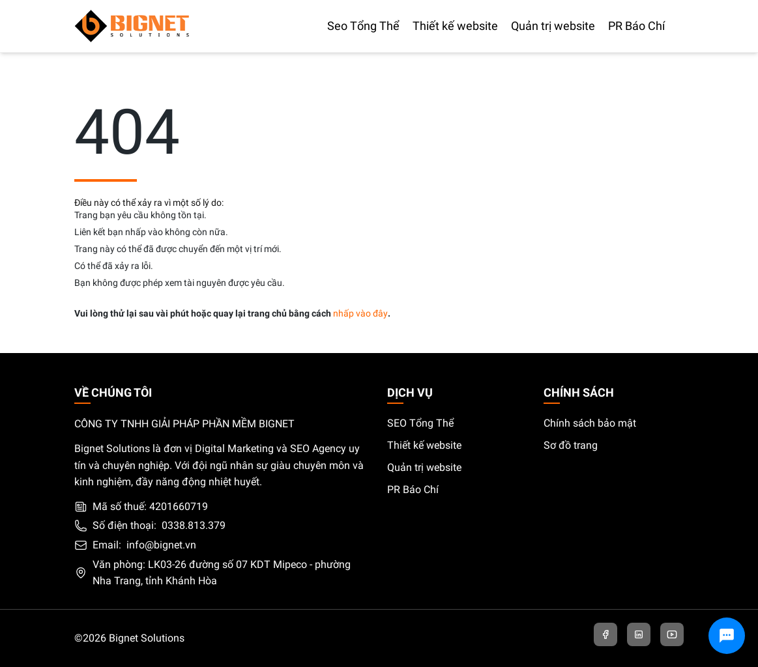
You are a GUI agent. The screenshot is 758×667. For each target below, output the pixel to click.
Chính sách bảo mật (590, 423)
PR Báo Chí (413, 489)
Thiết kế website (424, 445)
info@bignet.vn (161, 545)
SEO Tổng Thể (420, 423)
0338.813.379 (194, 525)
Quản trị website (424, 467)
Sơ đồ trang (571, 445)
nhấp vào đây (360, 313)
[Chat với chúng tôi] (726, 635)
